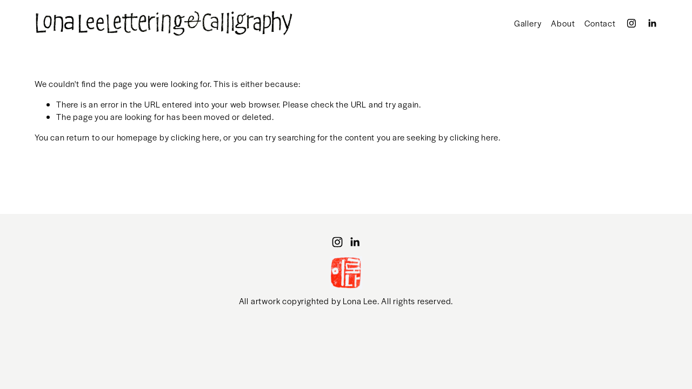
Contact (600, 23)
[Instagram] (631, 23)
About (563, 23)
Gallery (528, 23)
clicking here (195, 137)
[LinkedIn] (652, 23)
